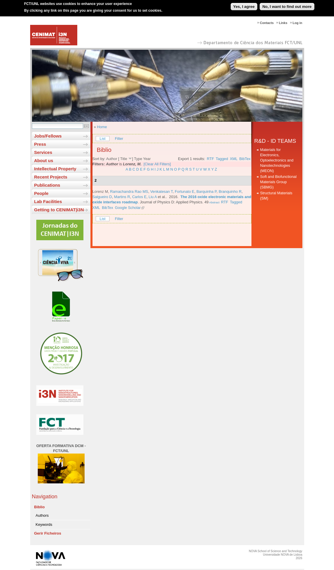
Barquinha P (206, 191)
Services (43, 152)
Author (111, 159)
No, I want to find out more (286, 5)
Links (283, 23)
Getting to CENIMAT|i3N (59, 209)
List (102, 138)
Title (123, 159)
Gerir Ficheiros (47, 533)
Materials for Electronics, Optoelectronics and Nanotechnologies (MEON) (277, 160)
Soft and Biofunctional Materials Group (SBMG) (278, 181)
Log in (297, 23)
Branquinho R (230, 191)
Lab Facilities (48, 201)
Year (147, 159)
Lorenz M (100, 191)
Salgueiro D (102, 197)
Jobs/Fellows (48, 135)
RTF (210, 159)
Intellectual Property (55, 168)
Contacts (267, 23)
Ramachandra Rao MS (129, 191)
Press (40, 144)
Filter (119, 138)
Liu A (153, 197)
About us (43, 160)
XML (233, 159)
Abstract (213, 202)
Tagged (222, 159)
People (41, 193)
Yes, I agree (244, 5)
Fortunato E (184, 191)
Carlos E (139, 197)
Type (138, 159)
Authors (42, 515)
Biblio (39, 507)
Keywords (44, 524)
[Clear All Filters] (157, 164)
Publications (47, 185)
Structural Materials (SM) (276, 195)
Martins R (122, 197)
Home (102, 127)
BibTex (245, 159)
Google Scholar (128, 207)
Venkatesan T (161, 191)
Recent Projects (50, 176)
